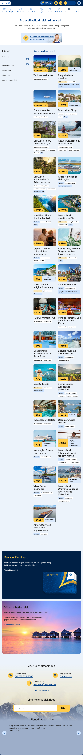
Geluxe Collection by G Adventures (69, 142)
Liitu (63, 708)
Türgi (65, 117)
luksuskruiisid (45, 258)
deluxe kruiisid (69, 426)
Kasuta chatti (65, 674)
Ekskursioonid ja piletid (41, 147)
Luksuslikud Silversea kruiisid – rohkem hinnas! (68, 453)
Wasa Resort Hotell (44, 420)
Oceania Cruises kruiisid (66, 421)
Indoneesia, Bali (39, 191)
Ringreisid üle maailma (65, 77)
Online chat (66, 676)
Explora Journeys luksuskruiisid (67, 352)
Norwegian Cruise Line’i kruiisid (43, 451)
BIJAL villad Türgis (68, 110)
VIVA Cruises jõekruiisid (41, 487)
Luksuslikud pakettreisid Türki (67, 217)
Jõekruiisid (62, 396)
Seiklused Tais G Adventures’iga (42, 142)
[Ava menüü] (79, 3)
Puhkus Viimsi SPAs (44, 317)
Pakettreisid (62, 82)
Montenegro (38, 294)
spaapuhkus (47, 321)
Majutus (61, 114)
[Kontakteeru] (60, 3)
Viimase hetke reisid (13, 625)
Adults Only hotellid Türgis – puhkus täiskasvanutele (69, 251)
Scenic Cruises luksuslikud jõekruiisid (65, 387)
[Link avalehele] (5, 3)
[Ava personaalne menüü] (70, 3)
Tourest (36, 153)
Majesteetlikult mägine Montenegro (44, 286)
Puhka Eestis (38, 321)
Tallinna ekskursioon (44, 75)
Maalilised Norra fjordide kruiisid (42, 217)
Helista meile (20, 674)
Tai (42, 153)
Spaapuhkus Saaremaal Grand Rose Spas (43, 354)
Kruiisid (61, 183)
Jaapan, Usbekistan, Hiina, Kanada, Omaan (69, 85)
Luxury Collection (71, 114)
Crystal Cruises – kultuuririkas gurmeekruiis (43, 251)
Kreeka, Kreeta (38, 390)
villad (60, 117)
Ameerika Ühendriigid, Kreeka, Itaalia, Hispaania (68, 292)
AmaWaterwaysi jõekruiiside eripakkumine (43, 528)
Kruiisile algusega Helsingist (67, 178)
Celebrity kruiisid (67, 284)
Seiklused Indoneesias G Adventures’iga (42, 179)
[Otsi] (56, 3)
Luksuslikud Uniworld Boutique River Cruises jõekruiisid (68, 490)
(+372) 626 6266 (24, 676)
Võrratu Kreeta (41, 384)
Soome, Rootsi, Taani (65, 186)
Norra (36, 224)
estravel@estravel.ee (45, 684)
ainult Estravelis (39, 150)
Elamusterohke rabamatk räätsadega (45, 112)
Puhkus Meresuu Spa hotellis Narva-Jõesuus (69, 320)
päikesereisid (63, 224)
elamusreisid (71, 82)
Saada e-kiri (39, 682)
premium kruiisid (70, 288)
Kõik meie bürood (41, 690)
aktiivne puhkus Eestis (40, 79)
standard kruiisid (70, 183)
